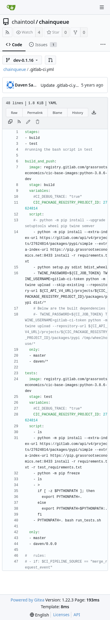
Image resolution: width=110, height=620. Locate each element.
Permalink (35, 112)
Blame (57, 112)
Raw (14, 112)
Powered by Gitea (27, 600)
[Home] (11, 7)
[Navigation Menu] (102, 7)
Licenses (61, 614)
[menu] (39, 615)
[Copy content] (10, 122)
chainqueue (54, 22)
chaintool (23, 22)
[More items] (103, 44)
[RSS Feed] (7, 32)
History (77, 112)
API (77, 614)
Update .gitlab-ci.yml (60, 85)
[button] (50, 60)
